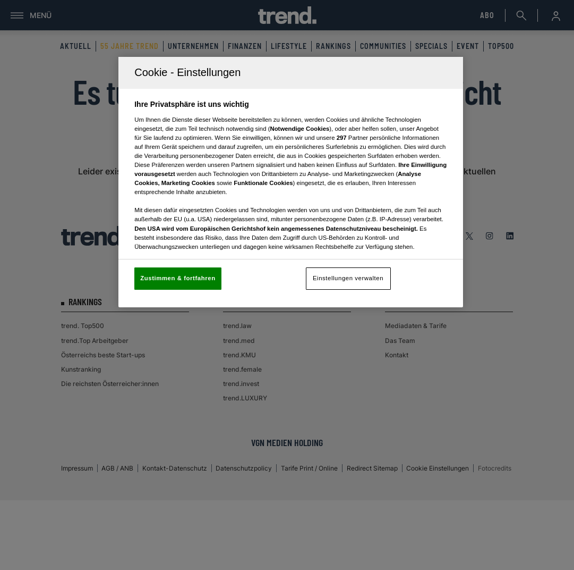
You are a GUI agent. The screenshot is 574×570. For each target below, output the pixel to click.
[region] (290, 182)
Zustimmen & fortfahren (177, 278)
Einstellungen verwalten (348, 278)
